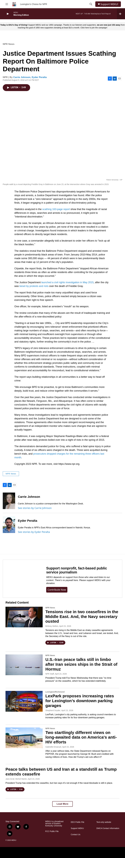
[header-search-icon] (91, 4)
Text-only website (103, 822)
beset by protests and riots (34, 286)
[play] (7, 13)
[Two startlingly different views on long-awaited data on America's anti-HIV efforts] (24, 737)
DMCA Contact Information (107, 828)
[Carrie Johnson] (9, 501)
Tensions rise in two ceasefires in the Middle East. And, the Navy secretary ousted (81, 616)
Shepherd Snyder (52, 710)
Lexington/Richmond (54, 692)
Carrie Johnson (22, 77)
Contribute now (57, 589)
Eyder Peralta (39, 77)
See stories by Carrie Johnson (35, 508)
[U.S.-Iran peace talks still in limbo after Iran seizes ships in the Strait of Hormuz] (24, 664)
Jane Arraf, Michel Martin (16, 779)
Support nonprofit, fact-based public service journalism (76, 570)
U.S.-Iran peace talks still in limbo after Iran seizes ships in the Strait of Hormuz (81, 664)
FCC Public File (52, 831)
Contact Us (75, 835)
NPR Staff (49, 674)
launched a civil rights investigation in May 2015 (67, 282)
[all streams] (121, 13)
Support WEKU (77, 828)
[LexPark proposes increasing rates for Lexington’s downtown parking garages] (24, 701)
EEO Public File (77, 822)
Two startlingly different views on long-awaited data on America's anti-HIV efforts (81, 737)
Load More (62, 804)
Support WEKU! (109, 4)
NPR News (8, 44)
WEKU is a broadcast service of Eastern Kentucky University (54, 823)
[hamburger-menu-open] (6, 4)
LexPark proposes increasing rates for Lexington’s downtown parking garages (79, 701)
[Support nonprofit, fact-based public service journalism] (22, 579)
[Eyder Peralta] (9, 524)
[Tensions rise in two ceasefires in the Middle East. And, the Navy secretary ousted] (24, 617)
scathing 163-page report (56, 209)
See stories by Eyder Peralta (34, 532)
